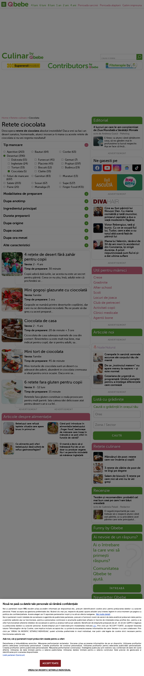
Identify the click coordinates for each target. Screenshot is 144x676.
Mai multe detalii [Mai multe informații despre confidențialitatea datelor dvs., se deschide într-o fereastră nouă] (103, 614)
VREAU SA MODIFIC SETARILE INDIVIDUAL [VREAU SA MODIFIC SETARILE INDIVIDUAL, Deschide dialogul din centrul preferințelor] (49, 670)
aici (94, 626)
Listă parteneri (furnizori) (14, 655)
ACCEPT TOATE (50, 663)
